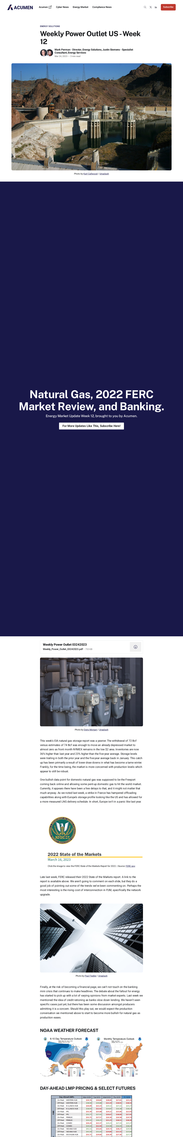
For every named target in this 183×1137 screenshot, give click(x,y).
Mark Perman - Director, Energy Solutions (78, 50)
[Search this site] (145, 7)
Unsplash (104, 174)
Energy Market (80, 7)
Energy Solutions (50, 26)
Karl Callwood (90, 174)
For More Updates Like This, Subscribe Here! (91, 426)
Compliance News (102, 7)
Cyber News (62, 7)
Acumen (45, 7)
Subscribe (168, 7)
